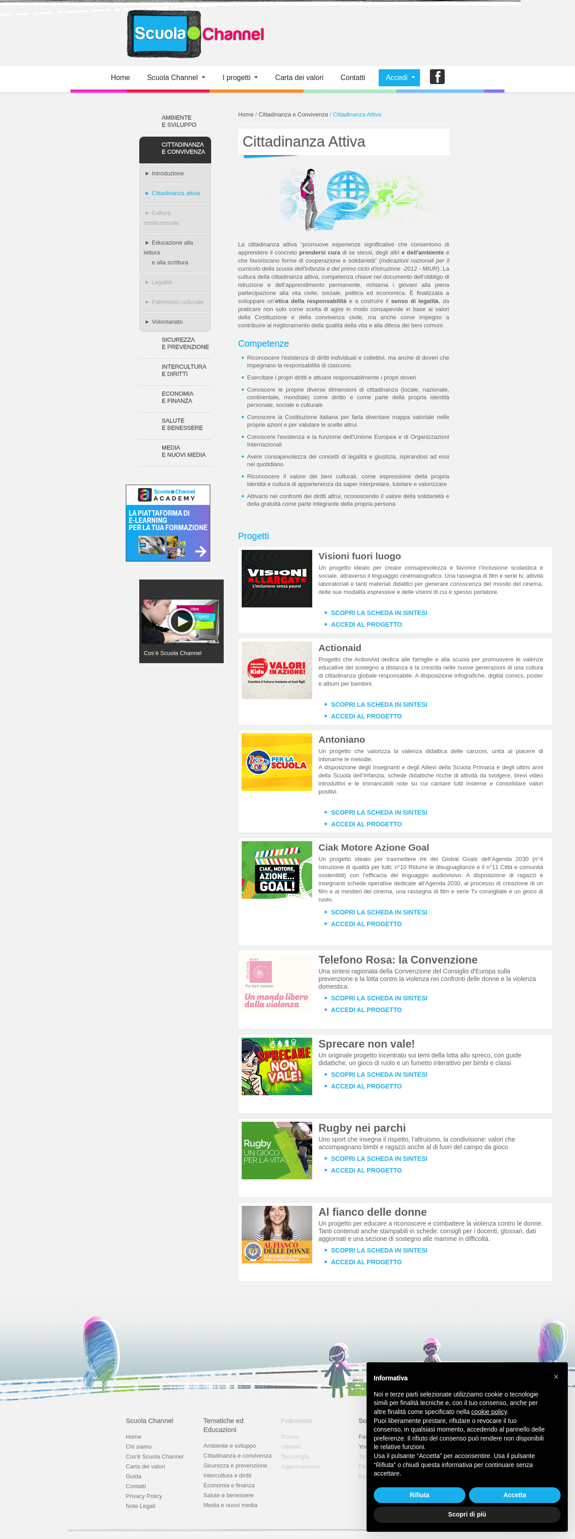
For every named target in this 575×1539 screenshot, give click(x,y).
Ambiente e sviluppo (229, 1445)
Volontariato (163, 321)
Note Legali (140, 1506)
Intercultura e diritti (227, 1475)
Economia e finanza (229, 1485)
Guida (134, 1476)
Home (120, 77)
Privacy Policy (144, 1496)
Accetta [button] (515, 1495)
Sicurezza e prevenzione (235, 1465)
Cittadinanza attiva (172, 193)
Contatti (353, 77)
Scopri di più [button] (467, 1514)
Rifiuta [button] (419, 1495)
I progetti (236, 77)
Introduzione (164, 173)
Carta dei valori (145, 1466)
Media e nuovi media (230, 1505)
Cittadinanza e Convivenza (293, 114)
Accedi (396, 77)
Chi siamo (139, 1446)
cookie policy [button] (489, 1411)
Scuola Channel (172, 77)
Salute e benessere (228, 1495)
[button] (556, 1376)
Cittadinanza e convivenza (237, 1455)
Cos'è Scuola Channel (154, 1456)
